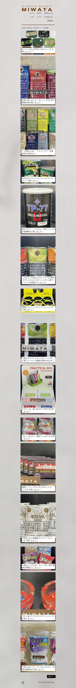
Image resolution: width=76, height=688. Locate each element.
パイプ (39, 17)
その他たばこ (49, 17)
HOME (24, 28)
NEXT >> (51, 676)
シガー (32, 17)
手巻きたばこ (49, 13)
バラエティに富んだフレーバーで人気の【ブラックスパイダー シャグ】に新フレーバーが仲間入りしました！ (38, 280)
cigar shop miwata (48, 682)
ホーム (32, 13)
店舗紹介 (50, 21)
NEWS (39, 13)
